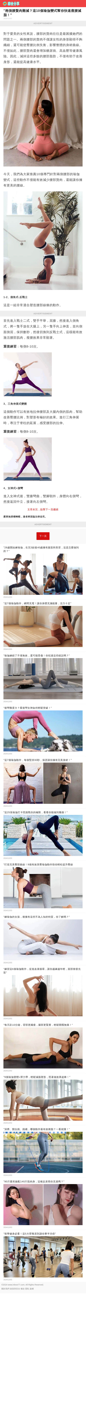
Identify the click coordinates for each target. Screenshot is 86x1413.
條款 (23, 1328)
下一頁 (43, 576)
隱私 (27, 1328)
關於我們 (5, 1328)
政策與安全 (15, 1328)
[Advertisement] (43, 549)
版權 (32, 1328)
